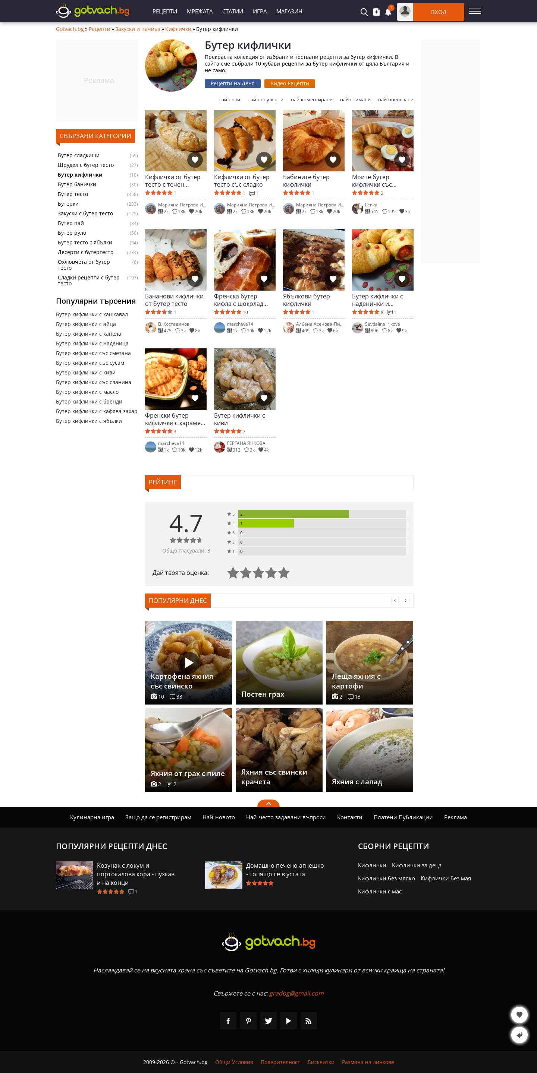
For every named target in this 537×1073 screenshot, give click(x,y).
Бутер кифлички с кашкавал (92, 314)
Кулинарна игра (92, 817)
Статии (232, 11)
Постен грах (262, 694)
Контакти (349, 817)
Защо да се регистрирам (158, 817)
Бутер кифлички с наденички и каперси (377, 299)
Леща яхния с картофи (356, 681)
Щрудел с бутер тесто (86, 165)
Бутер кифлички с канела (88, 333)
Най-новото (218, 817)
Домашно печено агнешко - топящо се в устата (285, 869)
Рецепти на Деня (233, 83)
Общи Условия (234, 1062)
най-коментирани (312, 99)
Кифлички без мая (446, 878)
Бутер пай (71, 223)
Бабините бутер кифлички (306, 180)
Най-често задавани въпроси (286, 817)
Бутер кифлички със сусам (90, 362)
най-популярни (265, 99)
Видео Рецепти (289, 83)
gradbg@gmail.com (296, 993)
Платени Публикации (403, 817)
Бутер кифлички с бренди (89, 401)
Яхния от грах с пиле (188, 773)
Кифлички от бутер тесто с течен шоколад (173, 180)
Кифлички (178, 29)
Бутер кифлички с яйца (86, 323)
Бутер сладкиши (79, 155)
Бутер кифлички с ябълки (89, 420)
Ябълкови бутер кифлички (306, 299)
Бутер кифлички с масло (87, 391)
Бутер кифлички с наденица (92, 343)
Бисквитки (321, 1062)
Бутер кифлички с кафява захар (97, 411)
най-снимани (355, 99)
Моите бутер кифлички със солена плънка (373, 180)
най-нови (229, 99)
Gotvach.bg (70, 29)
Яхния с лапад (357, 781)
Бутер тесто (73, 194)
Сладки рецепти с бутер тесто (89, 281)
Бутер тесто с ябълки (85, 243)
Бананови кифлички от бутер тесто (174, 299)
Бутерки (68, 204)
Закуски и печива (137, 29)
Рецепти (165, 11)
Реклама (455, 817)
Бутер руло (72, 233)
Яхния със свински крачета (274, 776)
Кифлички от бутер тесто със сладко (242, 180)
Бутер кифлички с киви (86, 372)
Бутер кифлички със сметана (93, 353)
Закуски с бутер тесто (85, 213)
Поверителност (280, 1062)
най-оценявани (396, 99)
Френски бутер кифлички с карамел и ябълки (174, 419)
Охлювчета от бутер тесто (84, 265)
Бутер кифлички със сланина (93, 382)
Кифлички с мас (380, 891)
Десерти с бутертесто (85, 252)
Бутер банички (77, 184)
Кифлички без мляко (386, 878)
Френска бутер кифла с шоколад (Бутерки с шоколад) (243, 299)
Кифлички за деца (417, 865)
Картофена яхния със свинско (182, 681)
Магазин (289, 11)
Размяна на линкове (368, 1062)
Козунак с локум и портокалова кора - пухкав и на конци (136, 874)
